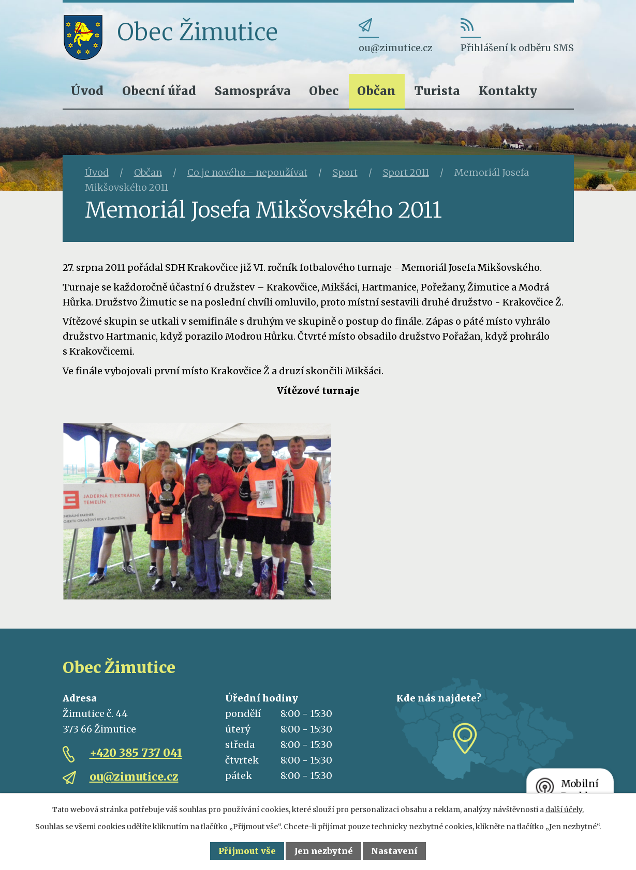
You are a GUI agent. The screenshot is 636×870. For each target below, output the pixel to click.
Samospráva (253, 90)
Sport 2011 (406, 172)
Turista (437, 90)
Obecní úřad (159, 90)
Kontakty (508, 90)
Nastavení (394, 851)
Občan (376, 90)
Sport (345, 172)
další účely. (564, 809)
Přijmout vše (247, 851)
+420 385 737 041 (136, 753)
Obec (323, 90)
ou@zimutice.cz (134, 777)
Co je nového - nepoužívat (247, 172)
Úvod (87, 90)
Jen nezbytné (323, 851)
